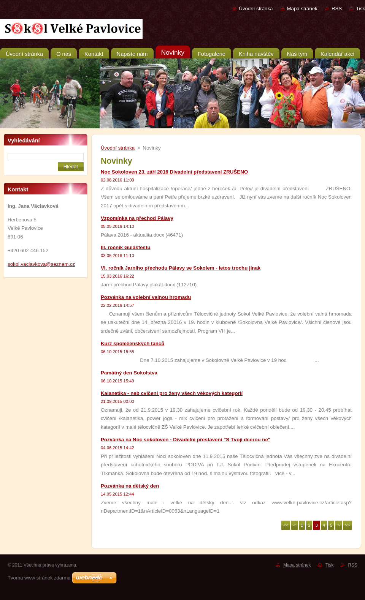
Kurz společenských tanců (132, 343)
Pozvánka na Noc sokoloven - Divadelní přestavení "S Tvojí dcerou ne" (185, 439)
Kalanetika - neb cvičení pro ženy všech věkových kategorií (172, 393)
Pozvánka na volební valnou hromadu (146, 297)
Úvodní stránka (256, 8)
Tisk (360, 8)
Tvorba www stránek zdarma (39, 578)
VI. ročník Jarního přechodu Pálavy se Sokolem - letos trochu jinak (180, 268)
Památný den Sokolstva (129, 373)
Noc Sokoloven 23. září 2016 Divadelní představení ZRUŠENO (174, 172)
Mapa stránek (302, 8)
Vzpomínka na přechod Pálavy (137, 218)
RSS (337, 8)
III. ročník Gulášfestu (125, 247)
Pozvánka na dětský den (130, 486)
